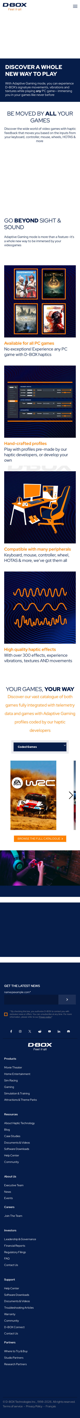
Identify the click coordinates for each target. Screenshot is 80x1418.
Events (8, 1198)
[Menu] (75, 6)
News (7, 1192)
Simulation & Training (17, 1093)
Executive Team (14, 1185)
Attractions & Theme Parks (20, 1100)
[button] (71, 795)
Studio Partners (13, 1358)
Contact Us (11, 1265)
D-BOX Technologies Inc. (21, 1402)
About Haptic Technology (19, 1123)
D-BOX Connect (14, 1327)
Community (11, 1162)
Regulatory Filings (15, 1252)
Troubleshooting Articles (19, 1307)
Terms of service (13, 1406)
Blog (7, 1129)
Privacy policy (45, 1017)
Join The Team (13, 1216)
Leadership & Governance (20, 1239)
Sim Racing (11, 1080)
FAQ (7, 1258)
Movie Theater (13, 1067)
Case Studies (12, 1136)
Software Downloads (16, 1149)
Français (51, 1406)
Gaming (9, 1087)
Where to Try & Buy (16, 1351)
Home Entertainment (17, 1074)
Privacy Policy (34, 1406)
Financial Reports (14, 1246)
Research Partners (15, 1364)
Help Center (11, 1155)
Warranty (9, 1314)
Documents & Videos (17, 1142)
